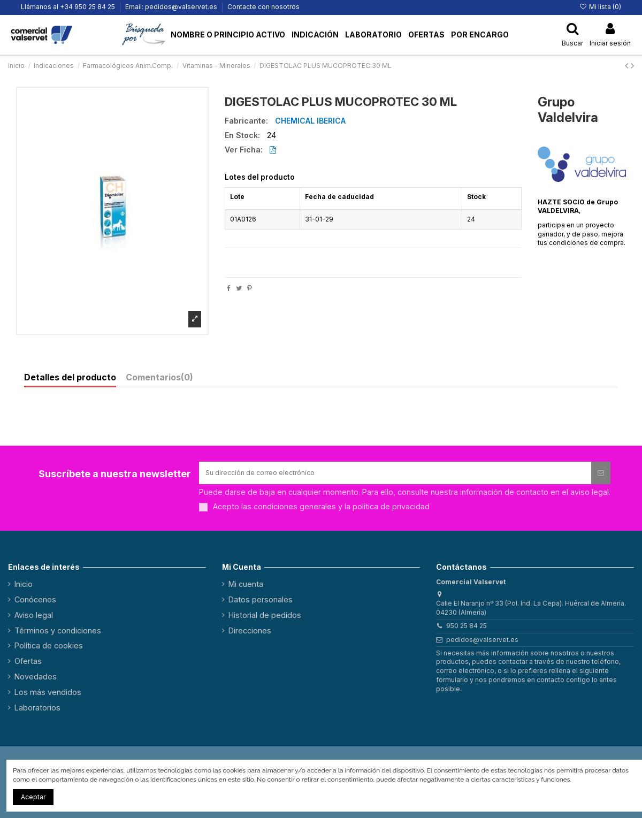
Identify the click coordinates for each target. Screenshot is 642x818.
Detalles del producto (70, 378)
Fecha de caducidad (339, 197)
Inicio (23, 583)
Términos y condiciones (57, 630)
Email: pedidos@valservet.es (172, 7)
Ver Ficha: (244, 150)
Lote (237, 197)
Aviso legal (33, 615)
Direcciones (249, 630)
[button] (145, 34)
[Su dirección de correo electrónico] (395, 473)
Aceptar (33, 797)
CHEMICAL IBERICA (310, 120)
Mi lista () (600, 7)
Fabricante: (246, 121)
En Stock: (242, 135)
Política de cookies (48, 645)
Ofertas (28, 661)
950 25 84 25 (466, 626)
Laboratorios (37, 707)
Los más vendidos (47, 692)
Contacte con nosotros (263, 7)
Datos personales (260, 599)
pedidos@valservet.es (482, 640)
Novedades (35, 676)
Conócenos (35, 599)
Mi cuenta (245, 583)
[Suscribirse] (600, 473)
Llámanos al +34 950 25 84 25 (69, 7)
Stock (476, 197)
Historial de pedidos (264, 615)
